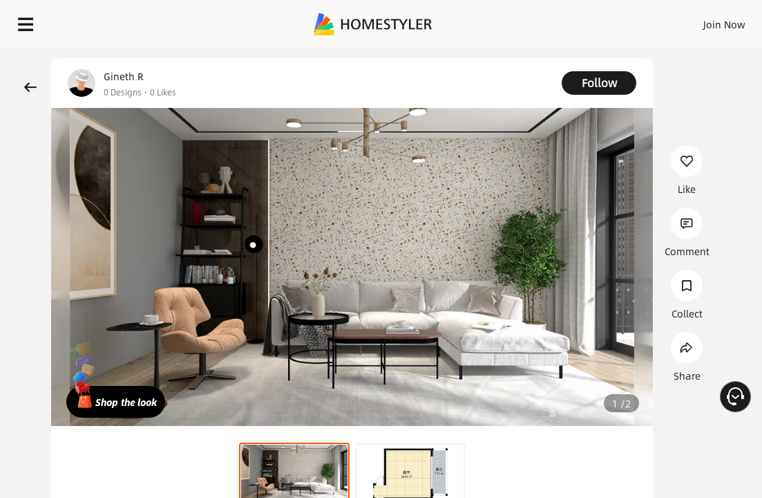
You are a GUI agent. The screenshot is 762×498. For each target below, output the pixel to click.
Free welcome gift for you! (530, 55)
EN (651, 20)
